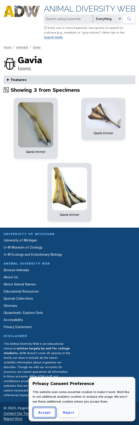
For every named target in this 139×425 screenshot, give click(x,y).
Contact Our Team (18, 413)
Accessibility (13, 319)
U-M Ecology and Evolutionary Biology (33, 254)
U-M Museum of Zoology (23, 247)
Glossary (10, 305)
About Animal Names (20, 284)
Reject (68, 412)
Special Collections (18, 298)
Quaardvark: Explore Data (23, 312)
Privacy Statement (18, 327)
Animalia (22, 47)
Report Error (13, 418)
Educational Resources (21, 291)
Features (19, 79)
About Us (11, 277)
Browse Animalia (16, 270)
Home (8, 47)
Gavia (37, 47)
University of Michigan (20, 240)
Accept (44, 412)
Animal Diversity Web (89, 8)
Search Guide (53, 37)
